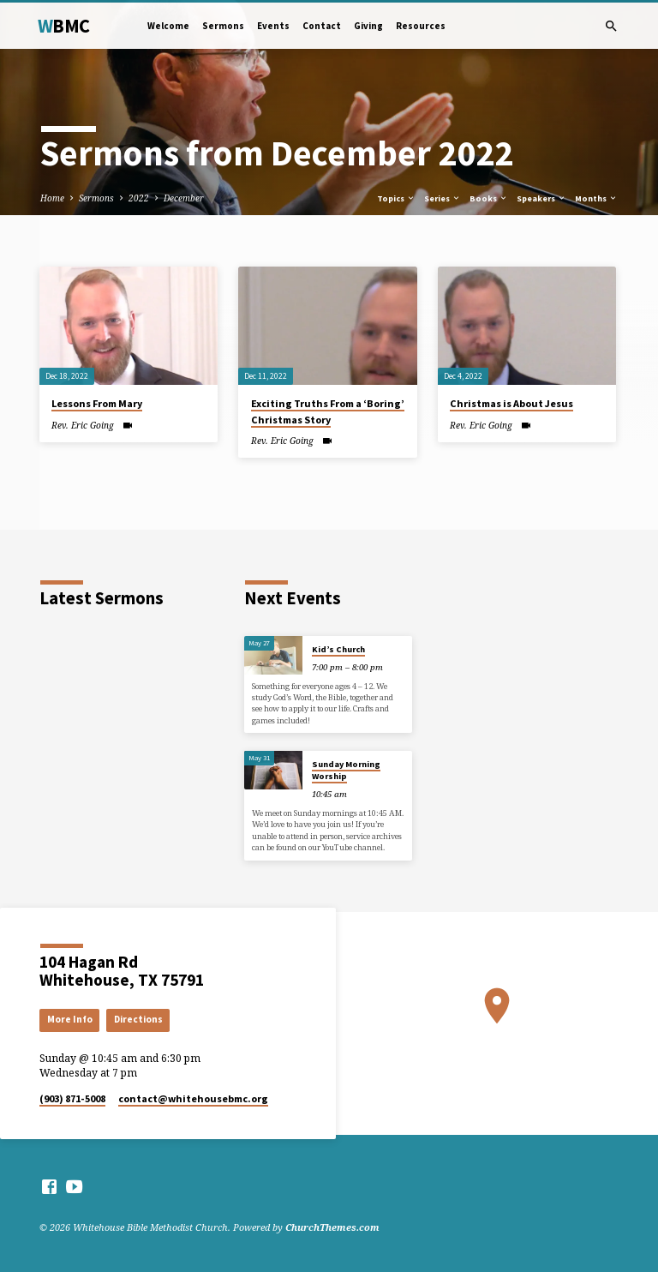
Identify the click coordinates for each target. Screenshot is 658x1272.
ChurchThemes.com (332, 1227)
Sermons (223, 26)
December (184, 198)
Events (273, 26)
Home (52, 198)
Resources (421, 26)
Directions (138, 1019)
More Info (70, 1019)
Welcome (168, 26)
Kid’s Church (338, 649)
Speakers (541, 198)
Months (596, 198)
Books (489, 198)
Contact (321, 26)
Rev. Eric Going (82, 425)
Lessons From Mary (96, 403)
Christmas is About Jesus (511, 403)
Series (442, 198)
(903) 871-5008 (72, 1098)
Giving (368, 26)
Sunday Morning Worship (346, 770)
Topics (396, 198)
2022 (139, 198)
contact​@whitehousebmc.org (193, 1098)
